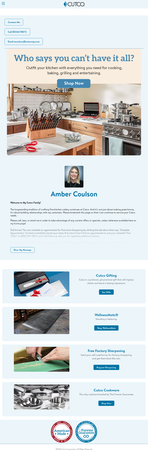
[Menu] (3, 3)
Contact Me (14, 22)
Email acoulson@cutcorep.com (24, 42)
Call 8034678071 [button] (17, 32)
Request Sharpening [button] (106, 371)
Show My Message (23, 252)
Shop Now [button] (106, 407)
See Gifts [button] (106, 296)
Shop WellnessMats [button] (106, 331)
